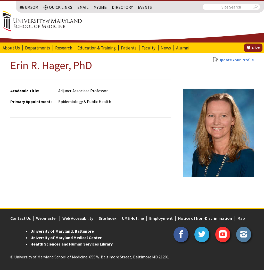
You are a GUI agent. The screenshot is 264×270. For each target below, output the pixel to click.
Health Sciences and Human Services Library (71, 244)
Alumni (182, 48)
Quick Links (60, 7)
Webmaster (46, 218)
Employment (161, 218)
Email (82, 7)
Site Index (108, 218)
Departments (37, 48)
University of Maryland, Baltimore (62, 231)
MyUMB (100, 7)
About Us (11, 48)
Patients (128, 48)
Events (145, 7)
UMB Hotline (133, 218)
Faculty (148, 48)
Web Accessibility (77, 218)
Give (256, 47)
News (166, 48)
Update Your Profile (236, 59)
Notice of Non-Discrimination (205, 218)
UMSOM (31, 7)
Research (63, 48)
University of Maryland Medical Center (66, 237)
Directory (122, 7)
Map (241, 218)
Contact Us (20, 218)
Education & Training (96, 48)
